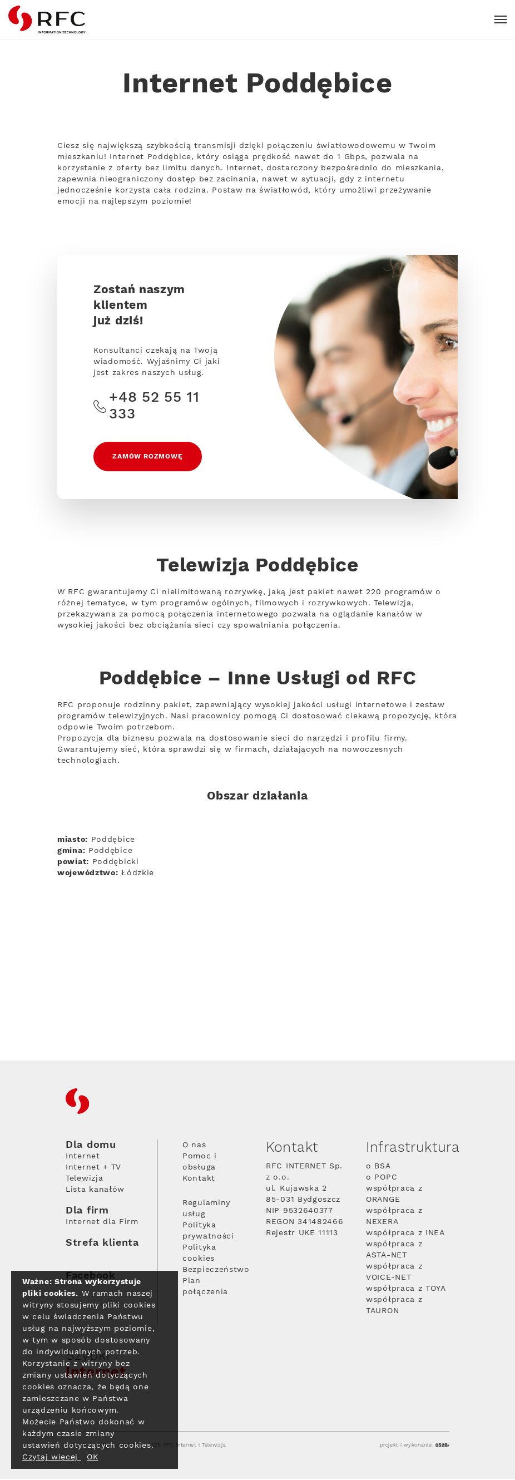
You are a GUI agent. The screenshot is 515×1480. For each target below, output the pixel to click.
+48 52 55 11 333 (146, 406)
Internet (83, 1157)
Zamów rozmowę (148, 457)
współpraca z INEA (405, 1234)
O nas (194, 1146)
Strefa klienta (102, 1243)
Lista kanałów (95, 1191)
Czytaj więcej (51, 1457)
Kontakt (198, 1180)
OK (92, 1457)
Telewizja (84, 1180)
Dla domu (91, 1146)
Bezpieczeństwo (216, 1271)
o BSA (378, 1167)
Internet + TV (93, 1168)
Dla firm (87, 1211)
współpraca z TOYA (406, 1290)
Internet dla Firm (102, 1223)
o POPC (381, 1178)
